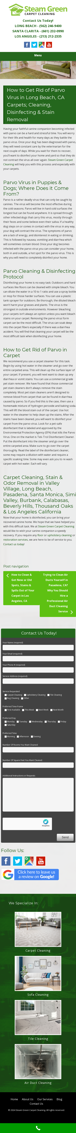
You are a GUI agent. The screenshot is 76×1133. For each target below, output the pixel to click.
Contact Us (36, 1103)
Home (14, 1099)
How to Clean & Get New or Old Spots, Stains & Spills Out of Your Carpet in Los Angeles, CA (20, 587)
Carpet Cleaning (38, 950)
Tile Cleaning (38, 1039)
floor (40, 535)
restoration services (15, 539)
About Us (27, 1099)
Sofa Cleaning (38, 995)
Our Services (45, 1099)
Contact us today (13, 544)
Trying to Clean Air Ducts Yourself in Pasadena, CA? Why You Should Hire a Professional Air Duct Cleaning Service (58, 594)
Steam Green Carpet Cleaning (56, 526)
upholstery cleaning (59, 535)
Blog (59, 1099)
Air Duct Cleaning (38, 1083)
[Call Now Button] (38, 1128)
